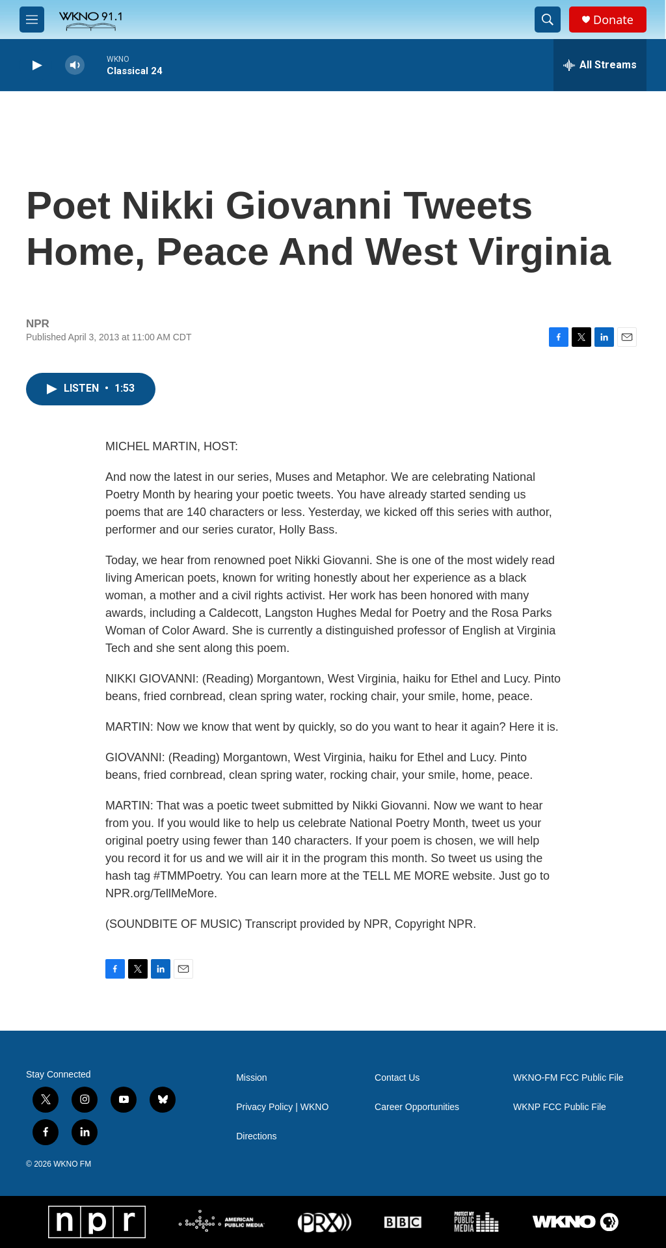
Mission (251, 1078)
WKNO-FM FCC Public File (568, 1078)
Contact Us (397, 1078)
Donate (613, 20)
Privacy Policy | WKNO (282, 1107)
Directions (256, 1136)
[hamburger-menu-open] (32, 20)
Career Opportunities (417, 1107)
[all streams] (599, 65)
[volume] (75, 65)
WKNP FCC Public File (559, 1107)
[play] (35, 65)
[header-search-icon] (548, 20)
